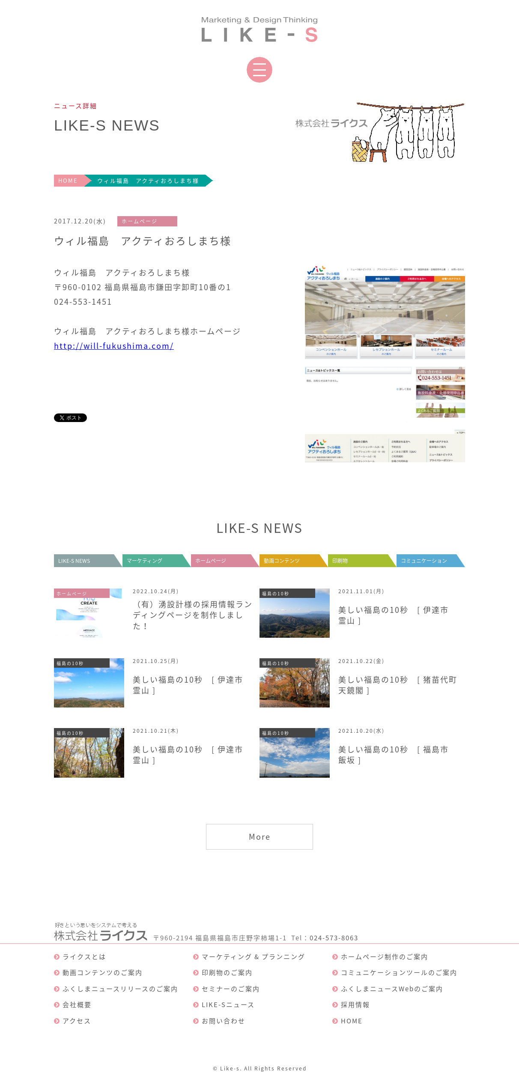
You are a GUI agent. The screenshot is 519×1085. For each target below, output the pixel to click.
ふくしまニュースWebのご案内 (392, 988)
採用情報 (355, 1004)
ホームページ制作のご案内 (384, 956)
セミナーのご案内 (231, 988)
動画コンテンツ (282, 561)
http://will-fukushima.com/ (114, 345)
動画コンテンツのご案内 (103, 972)
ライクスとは (84, 956)
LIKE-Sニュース (228, 1004)
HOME (68, 180)
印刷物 (340, 561)
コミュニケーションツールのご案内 (399, 972)
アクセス (77, 1021)
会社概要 (77, 1004)
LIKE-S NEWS (74, 561)
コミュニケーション (424, 561)
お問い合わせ (223, 1021)
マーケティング (144, 561)
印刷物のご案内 (227, 972)
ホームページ (210, 561)
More (260, 836)
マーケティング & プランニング (253, 956)
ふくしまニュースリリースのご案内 (120, 988)
